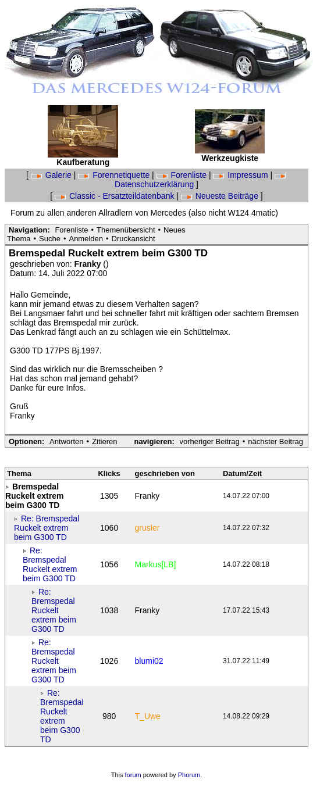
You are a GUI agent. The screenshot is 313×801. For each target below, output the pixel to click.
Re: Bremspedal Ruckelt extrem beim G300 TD (46, 528)
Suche (50, 238)
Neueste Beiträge (221, 196)
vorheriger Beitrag (209, 441)
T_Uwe (148, 716)
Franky (89, 264)
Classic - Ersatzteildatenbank (115, 196)
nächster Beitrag (275, 441)
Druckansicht (133, 238)
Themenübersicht (126, 230)
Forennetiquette (115, 175)
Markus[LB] (155, 564)
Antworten (66, 441)
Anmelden (86, 238)
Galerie (52, 175)
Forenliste (182, 175)
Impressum (241, 175)
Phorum (189, 774)
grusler (147, 527)
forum (133, 774)
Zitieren (104, 441)
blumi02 (149, 661)
